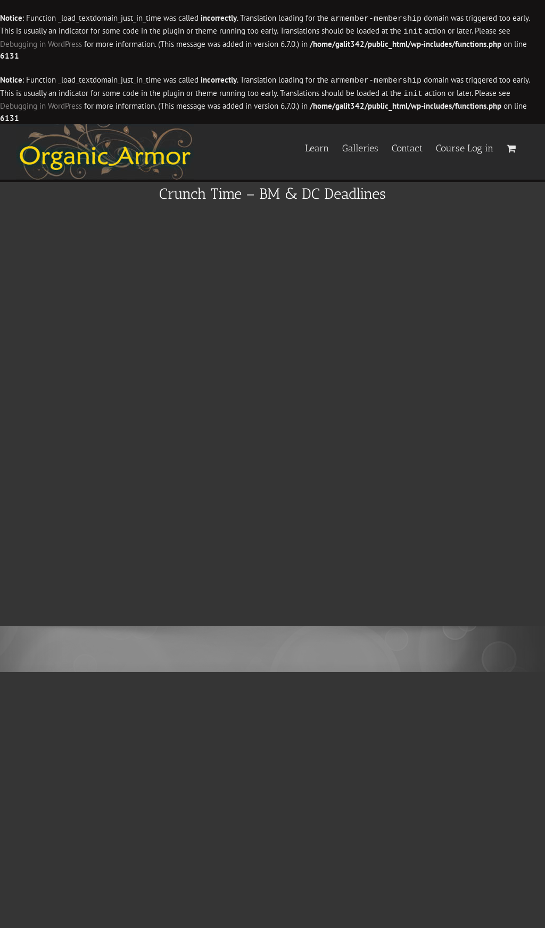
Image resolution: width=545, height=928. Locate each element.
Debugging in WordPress (41, 43)
